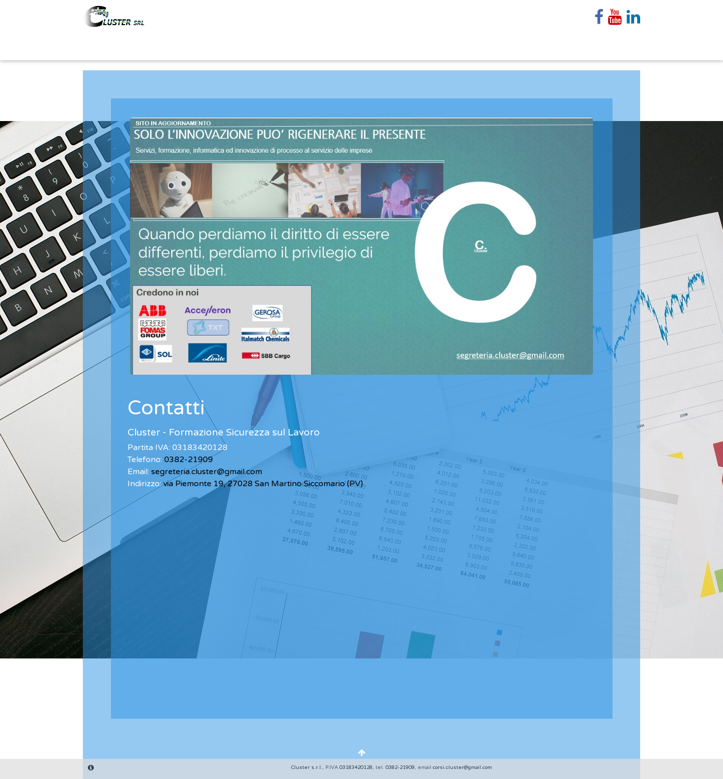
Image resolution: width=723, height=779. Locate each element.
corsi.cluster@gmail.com (462, 767)
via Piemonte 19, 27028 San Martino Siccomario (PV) (263, 484)
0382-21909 (188, 460)
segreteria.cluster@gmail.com (206, 472)
